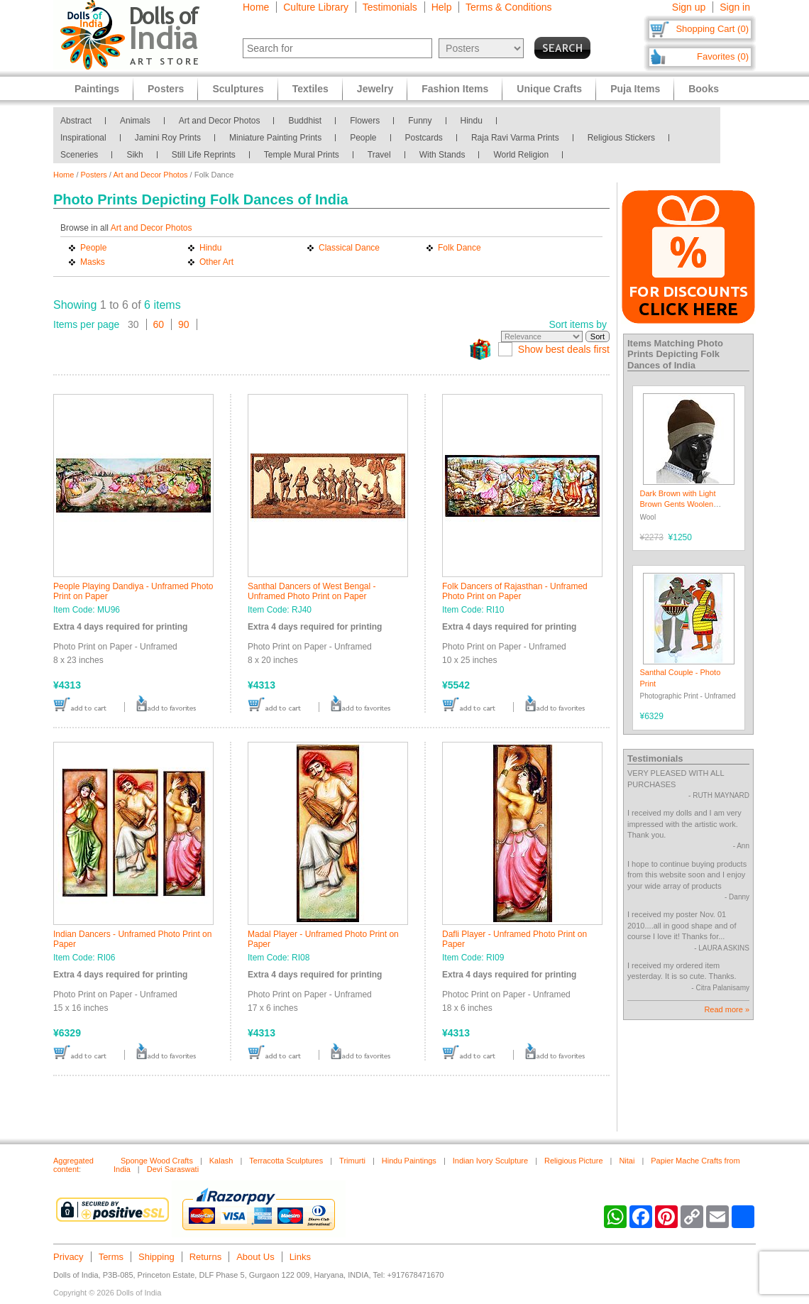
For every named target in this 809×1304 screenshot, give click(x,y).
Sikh (134, 155)
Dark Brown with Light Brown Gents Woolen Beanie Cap (678, 504)
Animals (135, 121)
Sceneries (79, 155)
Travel (379, 155)
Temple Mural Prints (301, 155)
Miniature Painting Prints (275, 138)
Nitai (626, 1160)
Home (256, 7)
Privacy (68, 1256)
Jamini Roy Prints (168, 138)
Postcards (424, 138)
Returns (205, 1256)
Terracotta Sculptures (286, 1160)
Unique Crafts (549, 88)
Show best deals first (564, 349)
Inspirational (83, 138)
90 (183, 324)
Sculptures (237, 88)
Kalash (221, 1160)
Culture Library (315, 7)
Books (703, 88)
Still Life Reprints (204, 155)
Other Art (216, 262)
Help (441, 7)
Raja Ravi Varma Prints (515, 138)
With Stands (442, 155)
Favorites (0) (723, 56)
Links (300, 1256)
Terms (111, 1256)
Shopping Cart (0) (712, 28)
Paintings (97, 88)
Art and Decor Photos (219, 121)
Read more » (726, 1009)
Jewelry (375, 88)
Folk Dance (459, 248)
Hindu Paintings (409, 1160)
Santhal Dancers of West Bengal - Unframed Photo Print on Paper (312, 591)
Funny (419, 121)
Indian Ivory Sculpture (490, 1160)
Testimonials (390, 7)
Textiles (310, 88)
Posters (94, 174)
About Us (255, 1256)
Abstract (76, 121)
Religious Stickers (621, 138)
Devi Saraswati (173, 1169)
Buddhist (304, 121)
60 (159, 324)
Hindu (472, 121)
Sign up (688, 7)
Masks (92, 262)
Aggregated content (73, 1164)
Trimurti (352, 1160)
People (363, 138)
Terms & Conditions (508, 7)
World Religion (521, 155)
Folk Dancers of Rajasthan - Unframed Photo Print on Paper (515, 591)
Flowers (365, 121)
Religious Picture (573, 1160)
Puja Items (635, 88)
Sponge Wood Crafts (157, 1160)
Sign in (735, 7)
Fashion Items (455, 88)
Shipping (156, 1256)
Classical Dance (349, 248)
